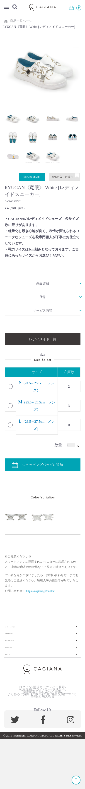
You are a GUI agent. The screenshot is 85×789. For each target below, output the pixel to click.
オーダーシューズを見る (24, 641)
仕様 (42, 303)
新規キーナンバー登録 (49, 719)
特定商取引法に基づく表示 (41, 732)
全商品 (49, 744)
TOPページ (13, 682)
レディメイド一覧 (42, 348)
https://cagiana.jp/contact (40, 602)
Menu (6, 9)
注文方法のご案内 (18, 651)
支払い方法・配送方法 (22, 661)
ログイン (22, 719)
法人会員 (64, 744)
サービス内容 (42, 318)
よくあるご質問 (17, 672)
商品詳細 (42, 287)
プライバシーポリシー (49, 725)
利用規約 (22, 725)
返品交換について (26, 744)
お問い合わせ (53, 738)
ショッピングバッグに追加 (38, 476)
